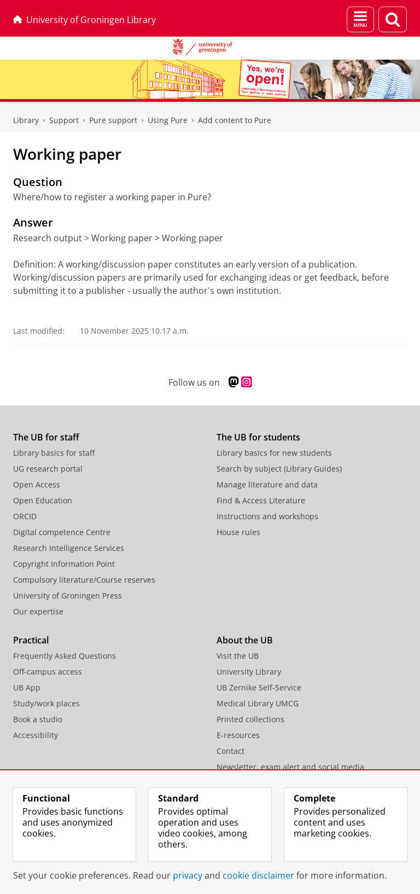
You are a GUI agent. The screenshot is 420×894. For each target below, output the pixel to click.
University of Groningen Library (84, 20)
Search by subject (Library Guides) (279, 468)
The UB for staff (46, 437)
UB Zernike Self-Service (259, 687)
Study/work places (46, 703)
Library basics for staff (54, 453)
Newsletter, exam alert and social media (290, 767)
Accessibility (35, 735)
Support (64, 120)
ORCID (25, 516)
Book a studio (37, 719)
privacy (187, 875)
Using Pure (168, 120)
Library (26, 120)
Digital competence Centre (61, 532)
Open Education (42, 500)
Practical (31, 640)
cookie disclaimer (258, 875)
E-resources (238, 735)
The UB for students (258, 437)
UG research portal (48, 468)
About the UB (245, 640)
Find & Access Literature (261, 500)
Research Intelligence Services (68, 548)
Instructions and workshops (267, 516)
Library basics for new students (274, 453)
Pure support (113, 120)
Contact (230, 751)
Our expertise (38, 611)
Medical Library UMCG (258, 703)
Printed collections (250, 719)
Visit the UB (238, 656)
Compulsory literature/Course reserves (84, 579)
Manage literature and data (267, 484)
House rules (238, 532)
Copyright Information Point (64, 564)
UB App (26, 687)
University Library (249, 671)
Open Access (36, 484)
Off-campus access (47, 671)
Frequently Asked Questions (64, 656)
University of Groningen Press (67, 595)
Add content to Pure (234, 120)
